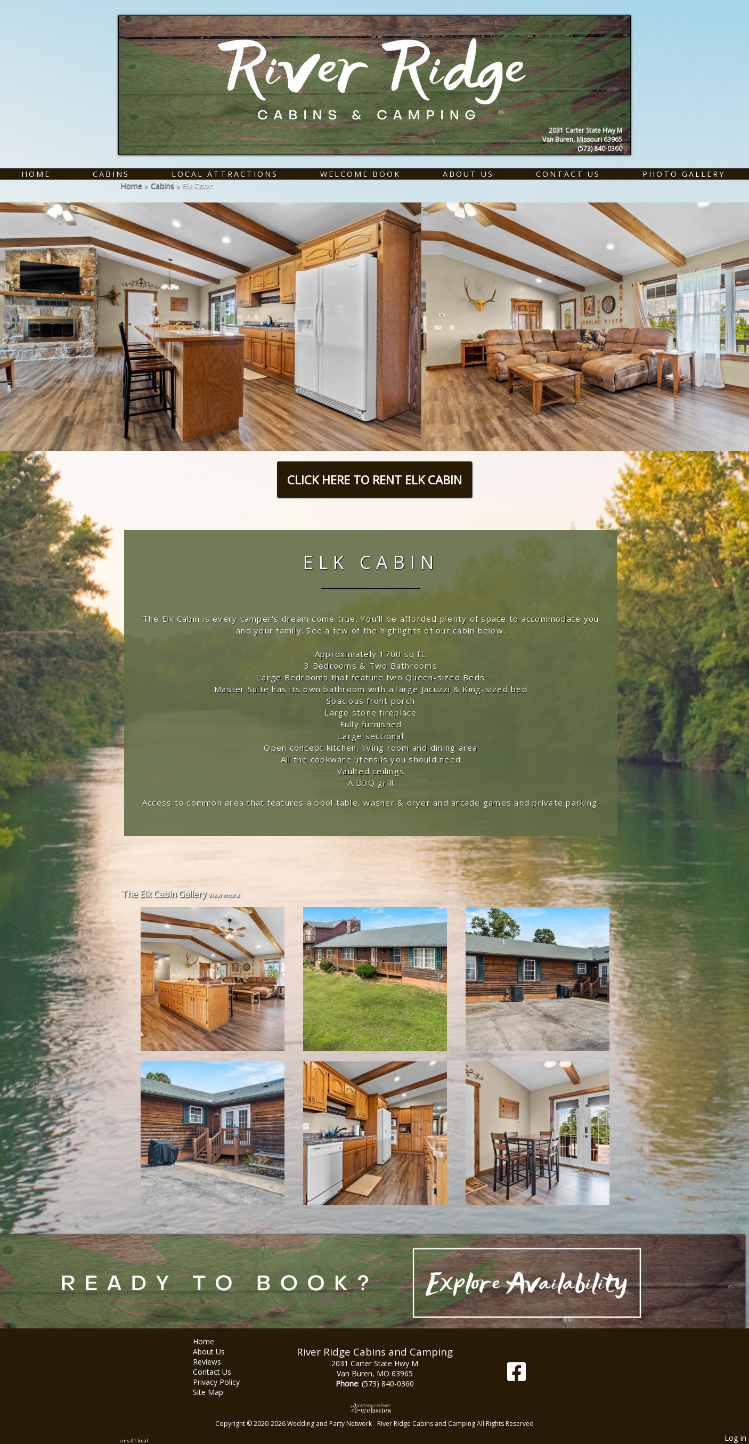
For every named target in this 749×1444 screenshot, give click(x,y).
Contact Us (568, 174)
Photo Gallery (683, 174)
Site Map (216, 1392)
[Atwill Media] (374, 1408)
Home (36, 174)
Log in (735, 1438)
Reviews (215, 1362)
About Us (468, 174)
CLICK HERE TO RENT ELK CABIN (374, 480)
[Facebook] (516, 1375)
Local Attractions (225, 174)
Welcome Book (360, 174)
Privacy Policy (224, 1382)
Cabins (111, 174)
